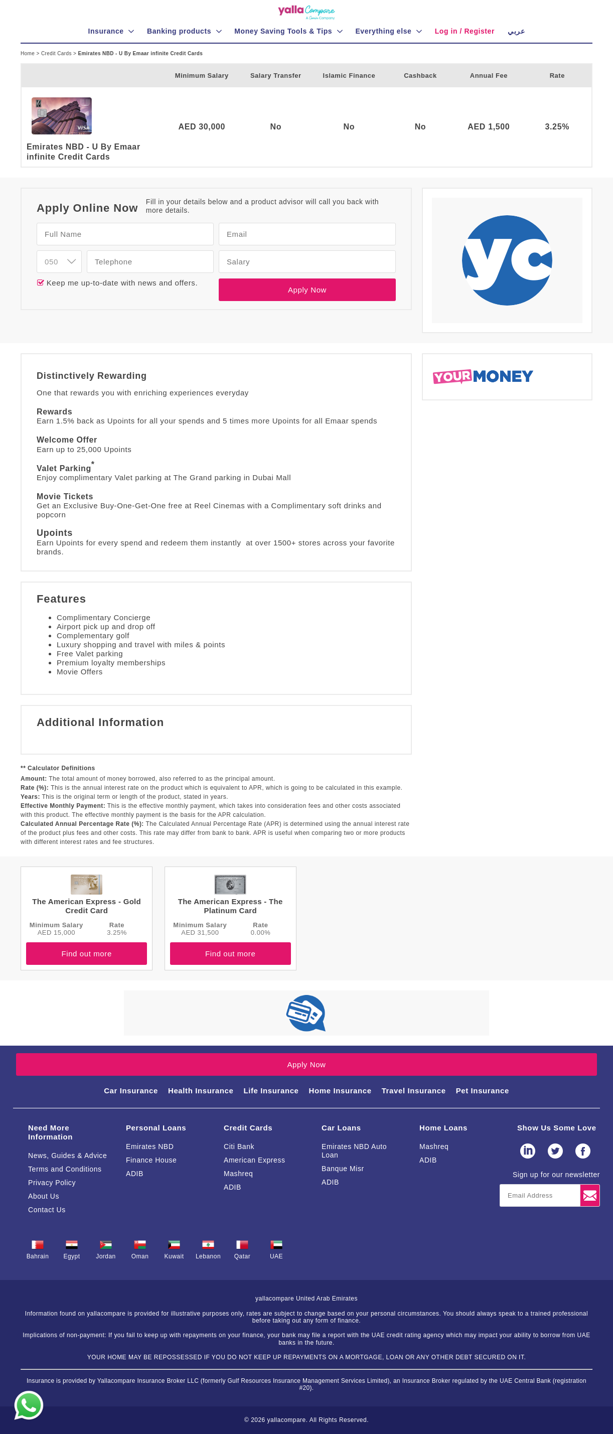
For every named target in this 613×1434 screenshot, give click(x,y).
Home (28, 53)
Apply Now (307, 289)
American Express (254, 1160)
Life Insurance (270, 1090)
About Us (43, 1196)
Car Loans (341, 1127)
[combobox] (59, 261)
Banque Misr (343, 1169)
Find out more (86, 953)
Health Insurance (200, 1090)
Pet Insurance (482, 1090)
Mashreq (238, 1174)
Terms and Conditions (65, 1169)
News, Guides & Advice (67, 1156)
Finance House (151, 1160)
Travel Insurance (414, 1090)
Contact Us (47, 1210)
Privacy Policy (52, 1183)
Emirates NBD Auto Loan (354, 1150)
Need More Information (50, 1132)
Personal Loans (156, 1127)
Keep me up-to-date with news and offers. (121, 282)
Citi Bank (239, 1146)
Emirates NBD (150, 1146)
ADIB (134, 1174)
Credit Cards (57, 53)
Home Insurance (340, 1090)
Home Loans (443, 1127)
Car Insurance (131, 1090)
